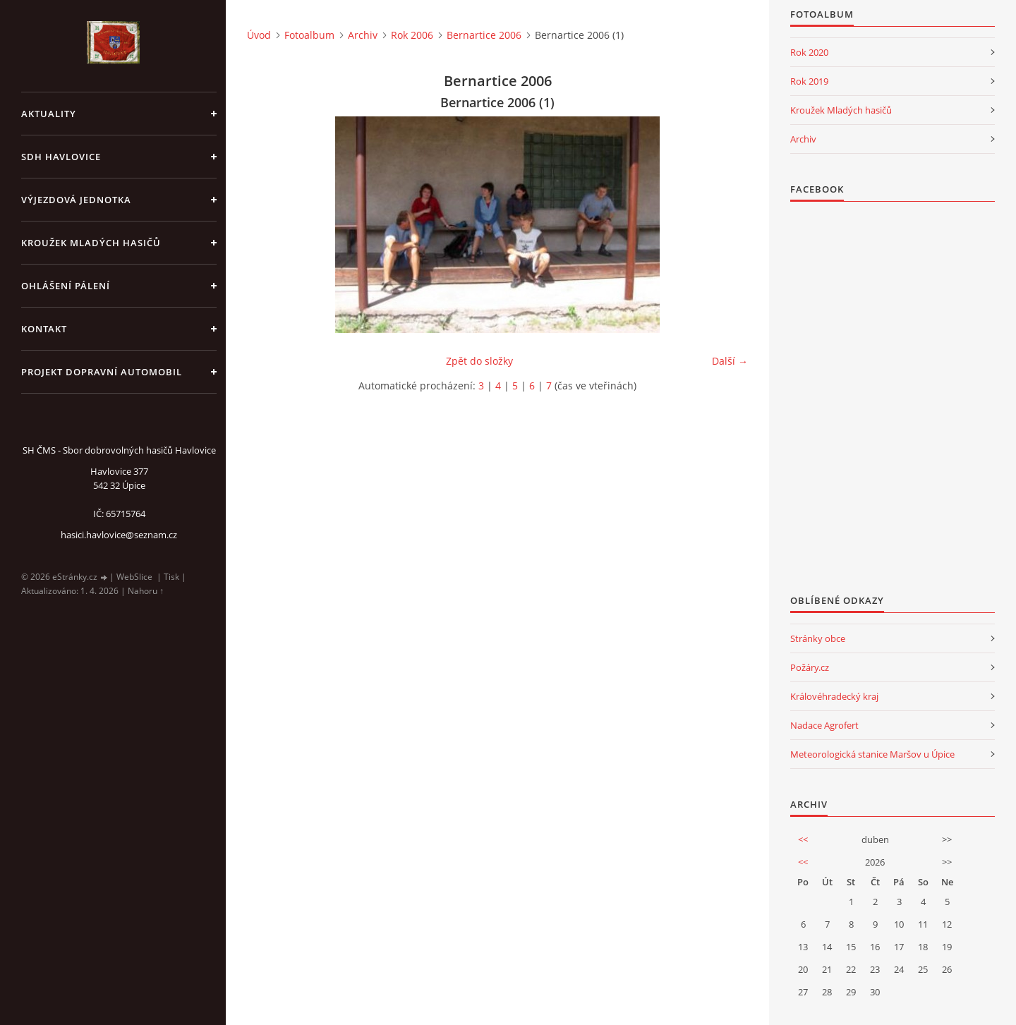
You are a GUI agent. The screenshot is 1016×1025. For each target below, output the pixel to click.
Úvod (259, 35)
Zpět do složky (479, 361)
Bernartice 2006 (484, 35)
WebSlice (134, 577)
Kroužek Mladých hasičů (841, 110)
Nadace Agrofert (824, 725)
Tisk (171, 577)
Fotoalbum (309, 35)
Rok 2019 (809, 81)
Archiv (362, 35)
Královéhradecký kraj (834, 696)
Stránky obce (817, 638)
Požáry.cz (809, 667)
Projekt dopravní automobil (101, 371)
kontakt (44, 328)
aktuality (48, 113)
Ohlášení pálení (65, 285)
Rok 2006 (412, 35)
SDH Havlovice (61, 156)
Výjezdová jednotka (76, 199)
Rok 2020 (809, 52)
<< (803, 839)
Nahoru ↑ (146, 591)
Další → (730, 361)
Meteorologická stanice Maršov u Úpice (872, 754)
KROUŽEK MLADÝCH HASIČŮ (91, 242)
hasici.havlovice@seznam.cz (119, 534)
